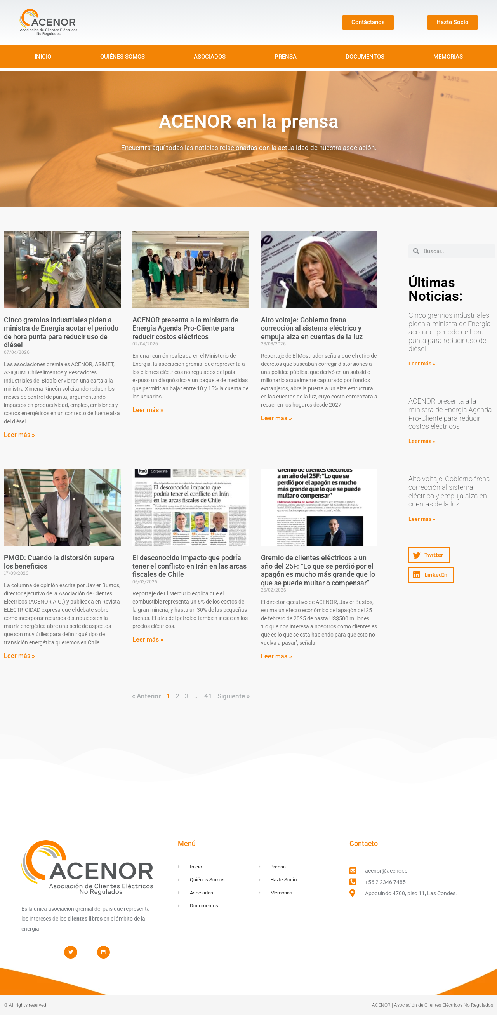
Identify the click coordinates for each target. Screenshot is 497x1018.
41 (208, 696)
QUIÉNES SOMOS (122, 56)
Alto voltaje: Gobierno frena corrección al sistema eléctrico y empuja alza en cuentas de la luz (312, 328)
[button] (428, 555)
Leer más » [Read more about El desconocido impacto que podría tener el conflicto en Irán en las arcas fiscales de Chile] (147, 639)
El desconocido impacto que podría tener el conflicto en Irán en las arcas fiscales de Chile (189, 565)
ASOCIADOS (210, 56)
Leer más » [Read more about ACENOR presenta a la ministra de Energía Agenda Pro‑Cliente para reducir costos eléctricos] (147, 410)
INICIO (43, 56)
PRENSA (286, 56)
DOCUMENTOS (365, 56)
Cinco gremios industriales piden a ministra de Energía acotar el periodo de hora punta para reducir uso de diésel (61, 332)
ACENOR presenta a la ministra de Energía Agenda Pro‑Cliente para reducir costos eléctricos (185, 328)
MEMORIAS (448, 56)
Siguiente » (233, 696)
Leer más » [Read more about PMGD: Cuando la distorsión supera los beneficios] (19, 656)
